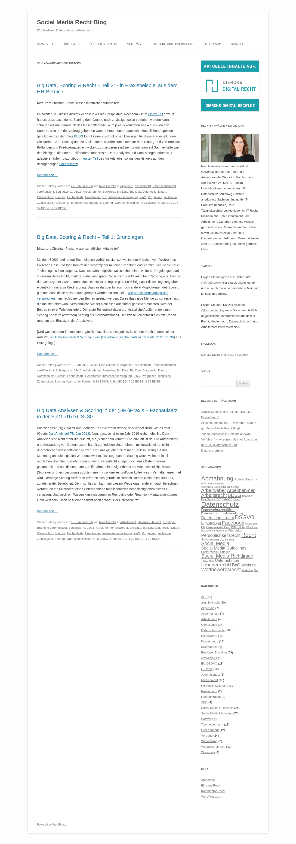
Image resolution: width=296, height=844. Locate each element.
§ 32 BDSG (59, 208)
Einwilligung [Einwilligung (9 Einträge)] (211, 523)
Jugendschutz (210, 674)
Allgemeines (209, 613)
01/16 (77, 191)
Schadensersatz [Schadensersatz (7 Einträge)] (212, 539)
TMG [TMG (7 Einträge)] (204, 560)
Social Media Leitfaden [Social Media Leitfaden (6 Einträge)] (215, 552)
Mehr (204, 249)
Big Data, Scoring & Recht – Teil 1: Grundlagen (90, 237)
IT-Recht (207, 669)
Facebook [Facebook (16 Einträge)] (233, 523)
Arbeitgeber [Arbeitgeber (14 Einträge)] (213, 490)
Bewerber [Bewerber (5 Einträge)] (247, 496)
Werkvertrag (209, 741)
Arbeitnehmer (92, 191)
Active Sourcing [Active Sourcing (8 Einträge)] (246, 479)
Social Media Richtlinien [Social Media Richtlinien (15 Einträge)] (227, 556)
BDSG (78, 136)
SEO (204, 702)
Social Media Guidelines (217, 708)
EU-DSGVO (209, 663)
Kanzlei (237, 44)
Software (207, 719)
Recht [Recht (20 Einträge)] (248, 535)
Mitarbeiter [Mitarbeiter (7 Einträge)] (235, 530)
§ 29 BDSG (136, 381)
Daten (162, 191)
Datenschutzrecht (164, 186)
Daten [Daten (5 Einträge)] (236, 499)
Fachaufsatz (68, 164)
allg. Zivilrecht (210, 602)
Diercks (60, 197)
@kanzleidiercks (212, 310)
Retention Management (85, 202)
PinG (142, 197)
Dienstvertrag (210, 636)
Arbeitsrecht (143, 186)
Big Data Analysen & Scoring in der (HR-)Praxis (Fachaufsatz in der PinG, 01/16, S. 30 (111, 337)
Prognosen (155, 197)
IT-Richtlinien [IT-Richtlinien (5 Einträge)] (238, 527)
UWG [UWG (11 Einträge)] (235, 564)
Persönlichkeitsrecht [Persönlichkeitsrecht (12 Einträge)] (220, 535)
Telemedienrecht (212, 724)
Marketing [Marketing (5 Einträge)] (221, 530)
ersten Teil (155, 114)
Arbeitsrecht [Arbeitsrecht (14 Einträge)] (214, 495)
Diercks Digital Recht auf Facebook (224, 354)
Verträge (207, 735)
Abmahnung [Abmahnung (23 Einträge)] (217, 478)
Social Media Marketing (216, 713)
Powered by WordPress (51, 824)
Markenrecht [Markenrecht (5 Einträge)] (208, 530)
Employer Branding (214, 652)
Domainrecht (209, 641)
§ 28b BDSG (166, 202)
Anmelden (208, 780)
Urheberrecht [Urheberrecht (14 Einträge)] (215, 564)
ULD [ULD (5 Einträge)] (211, 560)
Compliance (209, 624)
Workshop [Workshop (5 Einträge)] (247, 570)
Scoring (108, 202)
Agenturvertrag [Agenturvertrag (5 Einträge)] (215, 483)
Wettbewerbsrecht (213, 746)
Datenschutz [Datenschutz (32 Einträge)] (220, 504)
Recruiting (61, 202)
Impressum (212, 44)
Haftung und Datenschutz (173, 44)
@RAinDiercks (211, 282)
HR (104, 197)
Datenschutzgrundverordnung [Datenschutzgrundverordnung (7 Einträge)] (222, 513)
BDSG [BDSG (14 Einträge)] (234, 495)
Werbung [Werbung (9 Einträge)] (248, 565)
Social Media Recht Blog (72, 22)
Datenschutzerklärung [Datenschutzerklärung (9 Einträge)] (219, 510)
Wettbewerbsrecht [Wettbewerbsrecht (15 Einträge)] (221, 569)
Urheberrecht (210, 730)
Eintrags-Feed (210, 785)
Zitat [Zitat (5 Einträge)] (255, 570)
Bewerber (108, 191)
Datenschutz (45, 197)
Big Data (122, 191)
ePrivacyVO (209, 658)
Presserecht (209, 691)
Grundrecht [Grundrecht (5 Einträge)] (251, 523)
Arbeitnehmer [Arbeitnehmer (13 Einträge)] (241, 490)
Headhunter (93, 197)
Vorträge (135, 44)
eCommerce (209, 647)
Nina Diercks (107, 186)
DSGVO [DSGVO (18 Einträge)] (244, 517)
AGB (204, 597)
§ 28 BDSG (148, 202)
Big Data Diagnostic (143, 191)
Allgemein (126, 186)
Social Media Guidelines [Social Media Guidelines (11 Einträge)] (223, 548)
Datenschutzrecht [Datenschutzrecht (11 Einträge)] (217, 517)
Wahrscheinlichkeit (126, 202)
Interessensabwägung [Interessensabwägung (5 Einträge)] (218, 527)
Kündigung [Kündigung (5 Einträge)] (252, 527)
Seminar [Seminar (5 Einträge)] (229, 539)
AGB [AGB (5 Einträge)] (204, 483)
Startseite (45, 44)
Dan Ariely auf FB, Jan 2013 (69, 433)
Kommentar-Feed (213, 791)
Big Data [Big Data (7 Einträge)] (207, 499)
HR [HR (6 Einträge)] (203, 527)
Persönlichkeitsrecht (214, 685)
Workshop (208, 752)
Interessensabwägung (123, 197)
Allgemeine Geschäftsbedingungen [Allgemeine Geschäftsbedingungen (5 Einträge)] (220, 486)
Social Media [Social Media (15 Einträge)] (215, 543)
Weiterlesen (47, 175)
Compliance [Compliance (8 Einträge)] (223, 499)
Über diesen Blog (103, 44)
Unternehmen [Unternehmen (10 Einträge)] (227, 560)
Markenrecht (209, 680)
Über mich (72, 44)
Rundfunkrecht (211, 696)
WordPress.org (211, 796)
